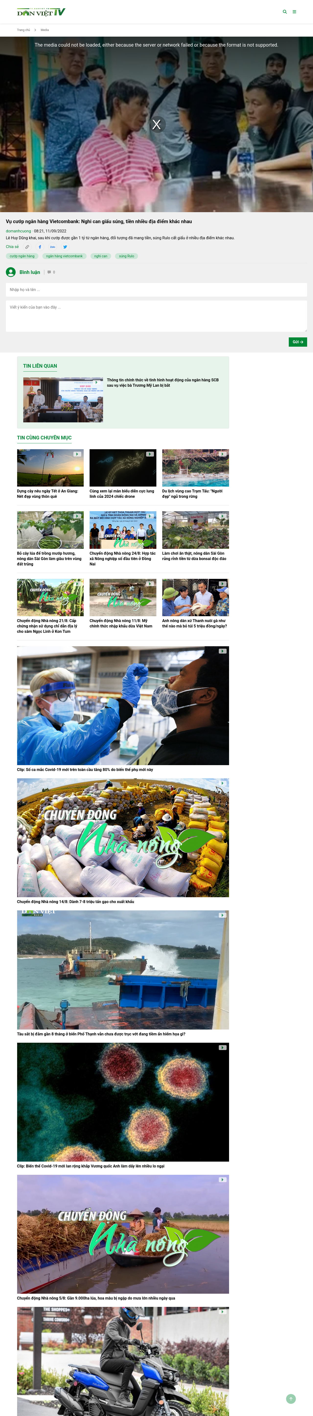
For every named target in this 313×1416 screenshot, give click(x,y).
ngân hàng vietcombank (64, 256)
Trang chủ (23, 30)
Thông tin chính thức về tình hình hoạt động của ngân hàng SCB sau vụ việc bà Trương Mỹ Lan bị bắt (163, 383)
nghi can (100, 256)
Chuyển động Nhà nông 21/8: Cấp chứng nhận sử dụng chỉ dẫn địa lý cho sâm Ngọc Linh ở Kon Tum (47, 626)
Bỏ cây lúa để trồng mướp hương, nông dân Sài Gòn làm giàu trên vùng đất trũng (49, 558)
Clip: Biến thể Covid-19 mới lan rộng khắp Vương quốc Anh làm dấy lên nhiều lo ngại (91, 1166)
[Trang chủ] (41, 11)
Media (45, 30)
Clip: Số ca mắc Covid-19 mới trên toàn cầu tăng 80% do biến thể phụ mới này (85, 769)
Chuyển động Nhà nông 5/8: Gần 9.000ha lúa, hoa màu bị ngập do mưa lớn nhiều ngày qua (96, 1298)
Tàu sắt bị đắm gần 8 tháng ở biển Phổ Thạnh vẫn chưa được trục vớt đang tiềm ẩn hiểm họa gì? (101, 1034)
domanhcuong (18, 231)
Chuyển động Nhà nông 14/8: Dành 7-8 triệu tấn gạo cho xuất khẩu (75, 901)
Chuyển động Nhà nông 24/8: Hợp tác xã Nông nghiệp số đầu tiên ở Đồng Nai (123, 558)
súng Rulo (126, 256)
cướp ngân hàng (22, 256)
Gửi (298, 342)
